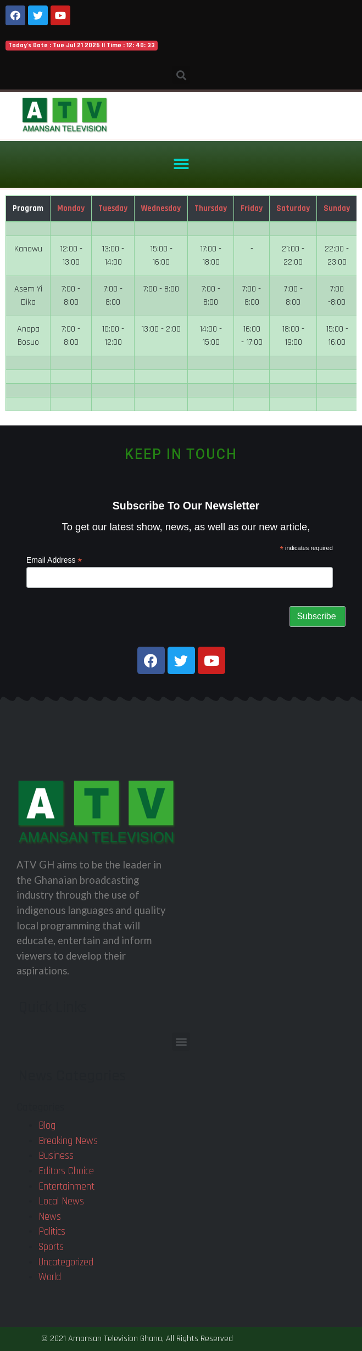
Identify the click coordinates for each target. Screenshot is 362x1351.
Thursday (210, 208)
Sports (51, 1247)
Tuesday (112, 208)
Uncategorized (65, 1262)
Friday (252, 208)
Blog (46, 1125)
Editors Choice (66, 1171)
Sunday (337, 208)
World (49, 1277)
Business (56, 1156)
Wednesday (161, 208)
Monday (71, 208)
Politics (51, 1231)
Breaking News (68, 1141)
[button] (181, 164)
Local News (61, 1201)
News (49, 1216)
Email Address (54, 560)
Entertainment (66, 1186)
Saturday (293, 208)
